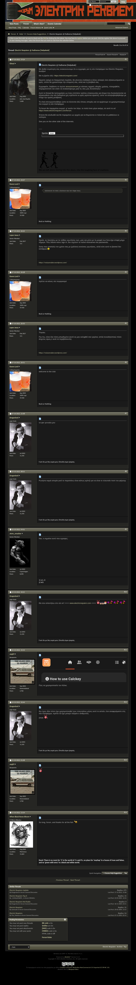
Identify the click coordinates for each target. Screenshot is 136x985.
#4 (126, 272)
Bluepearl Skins (73, 969)
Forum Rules (47, 937)
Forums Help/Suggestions (36, 34)
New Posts (14, 24)
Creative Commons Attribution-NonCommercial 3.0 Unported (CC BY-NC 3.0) (84, 967)
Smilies (45, 926)
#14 (125, 812)
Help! (21, 34)
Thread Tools (99, 55)
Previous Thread (62, 880)
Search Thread (111, 55)
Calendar (26, 28)
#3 (126, 231)
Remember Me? (95, 5)
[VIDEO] (45, 931)
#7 (126, 413)
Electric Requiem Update (19, 890)
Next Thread (75, 880)
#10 (125, 592)
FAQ (19, 28)
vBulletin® (67, 957)
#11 (125, 650)
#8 (126, 471)
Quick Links (48, 28)
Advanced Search (121, 27)
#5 (126, 323)
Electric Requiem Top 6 (18, 896)
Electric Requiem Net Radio (20, 902)
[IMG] (44, 928)
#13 (125, 760)
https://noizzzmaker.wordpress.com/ (53, 262)
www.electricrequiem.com (80, 603)
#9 (126, 529)
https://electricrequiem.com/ (65, 76)
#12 (125, 702)
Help (123, 2)
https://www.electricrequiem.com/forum (55, 110)
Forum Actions (36, 28)
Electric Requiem (16, 907)
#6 (126, 362)
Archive (119, 947)
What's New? (39, 24)
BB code (45, 923)
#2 (126, 180)
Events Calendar (54, 24)
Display (122, 55)
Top (126, 873)
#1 (126, 59)
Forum (26, 24)
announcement (72, 86)
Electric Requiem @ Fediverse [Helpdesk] (32, 50)
